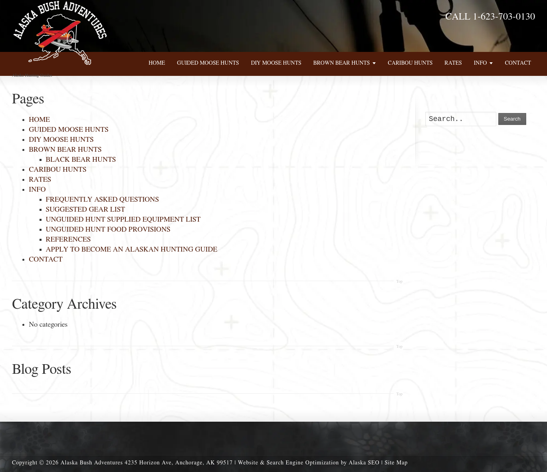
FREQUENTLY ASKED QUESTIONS (102, 199)
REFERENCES (68, 239)
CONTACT (45, 259)
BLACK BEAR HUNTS (81, 159)
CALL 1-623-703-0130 (490, 17)
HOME (39, 119)
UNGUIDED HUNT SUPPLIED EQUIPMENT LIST (123, 219)
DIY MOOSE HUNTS (61, 139)
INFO (37, 189)
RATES (40, 179)
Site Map (396, 463)
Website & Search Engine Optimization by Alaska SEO (309, 463)
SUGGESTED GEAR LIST (85, 209)
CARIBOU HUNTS (57, 169)
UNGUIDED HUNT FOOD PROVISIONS (108, 229)
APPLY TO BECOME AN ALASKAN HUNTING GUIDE (132, 249)
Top (399, 282)
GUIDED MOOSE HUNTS (68, 129)
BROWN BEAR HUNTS (65, 149)
